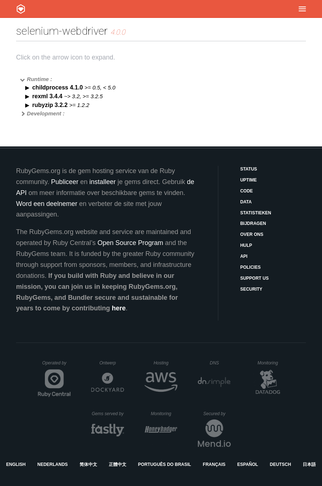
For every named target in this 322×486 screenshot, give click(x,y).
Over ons (251, 234)
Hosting (165, 363)
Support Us (254, 278)
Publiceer (64, 181)
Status (248, 169)
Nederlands (52, 464)
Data (246, 201)
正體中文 (117, 464)
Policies (250, 267)
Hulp (246, 245)
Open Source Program (130, 242)
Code (246, 191)
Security (251, 289)
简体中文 (88, 464)
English (16, 464)
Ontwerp (111, 363)
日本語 (309, 464)
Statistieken (255, 212)
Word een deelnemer (46, 203)
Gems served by (108, 413)
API (244, 256)
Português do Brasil (164, 464)
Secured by (217, 413)
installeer (102, 181)
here (119, 308)
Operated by (56, 365)
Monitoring (270, 363)
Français (214, 464)
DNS (220, 363)
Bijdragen (253, 223)
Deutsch (280, 464)
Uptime (248, 180)
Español (247, 464)
